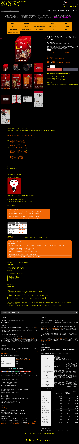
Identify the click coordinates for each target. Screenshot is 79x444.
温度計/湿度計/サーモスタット (39, 26)
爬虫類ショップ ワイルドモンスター (39, 440)
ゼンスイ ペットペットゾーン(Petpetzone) (60, 52)
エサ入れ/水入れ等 (52, 26)
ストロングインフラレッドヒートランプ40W (17, 150)
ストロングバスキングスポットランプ (18, 140)
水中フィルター (66, 26)
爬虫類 (11, 294)
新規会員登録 (61, 10)
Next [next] (45, 38)
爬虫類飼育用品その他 (26, 29)
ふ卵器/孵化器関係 (13, 29)
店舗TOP (47, 10)
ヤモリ (19, 237)
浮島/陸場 (26, 26)
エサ (53, 29)
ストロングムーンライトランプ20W (16, 156)
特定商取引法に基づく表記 (48, 433)
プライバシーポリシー (37, 433)
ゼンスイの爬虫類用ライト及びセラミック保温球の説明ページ (20, 135)
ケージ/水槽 (26, 23)
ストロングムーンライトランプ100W (16, 160)
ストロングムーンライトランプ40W (16, 157)
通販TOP (53, 10)
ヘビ (8, 237)
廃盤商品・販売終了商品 (13, 32)
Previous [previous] (0, 38)
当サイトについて (28, 433)
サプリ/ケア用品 (39, 29)
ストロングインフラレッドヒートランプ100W (18, 152)
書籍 (66, 29)
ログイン (75, 10)
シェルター (13, 26)
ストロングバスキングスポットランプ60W (17, 144)
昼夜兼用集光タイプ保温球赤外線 (63, 62)
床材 (66, 23)
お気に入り (68, 10)
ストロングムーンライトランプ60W (16, 158)
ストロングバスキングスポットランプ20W (17, 141)
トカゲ (15, 237)
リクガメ (12, 237)
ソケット (13, 295)
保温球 (51, 57)
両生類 (15, 294)
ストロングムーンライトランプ (17, 155)
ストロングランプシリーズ (24, 137)
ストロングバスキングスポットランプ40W (17, 142)
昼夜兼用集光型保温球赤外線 (60, 58)
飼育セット (13, 23)
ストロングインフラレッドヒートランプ (19, 147)
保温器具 (52, 23)
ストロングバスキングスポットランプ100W (17, 145)
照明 (39, 23)
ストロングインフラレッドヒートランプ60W (17, 151)
